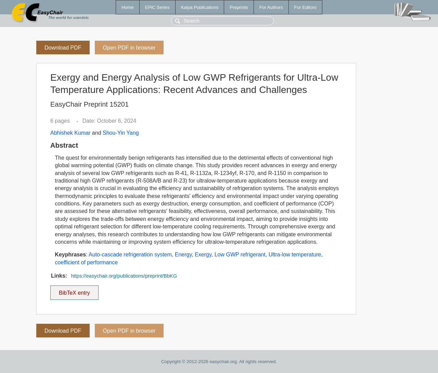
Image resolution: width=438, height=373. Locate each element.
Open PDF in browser (129, 48)
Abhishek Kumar (70, 133)
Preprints (239, 7)
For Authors (271, 7)
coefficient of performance (86, 262)
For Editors (305, 7)
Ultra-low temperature (295, 254)
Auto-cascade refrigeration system (130, 254)
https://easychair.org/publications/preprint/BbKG (124, 276)
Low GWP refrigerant (240, 254)
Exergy (203, 254)
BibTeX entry (74, 290)
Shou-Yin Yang (121, 133)
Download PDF (62, 48)
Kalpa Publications (200, 7)
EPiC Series (157, 7)
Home (127, 7)
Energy (183, 254)
